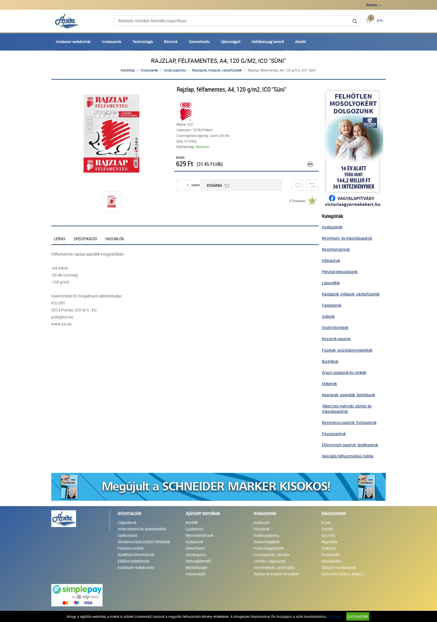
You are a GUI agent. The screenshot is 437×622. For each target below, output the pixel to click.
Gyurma (328, 535)
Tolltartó (328, 548)
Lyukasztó (194, 529)
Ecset (326, 522)
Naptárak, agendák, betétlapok (348, 394)
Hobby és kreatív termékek (276, 573)
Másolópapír (196, 567)
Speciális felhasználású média (347, 456)
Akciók (300, 41)
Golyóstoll (194, 541)
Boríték (192, 522)
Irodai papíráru (175, 70)
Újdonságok (231, 41)
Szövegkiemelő (198, 561)
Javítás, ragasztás (270, 561)
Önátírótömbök (335, 327)
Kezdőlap (128, 70)
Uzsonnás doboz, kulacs (342, 573)
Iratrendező (196, 573)
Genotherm (195, 548)
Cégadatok (127, 522)
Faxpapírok (331, 305)
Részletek (335, 616)
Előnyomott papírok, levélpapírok (350, 444)
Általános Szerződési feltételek (144, 541)
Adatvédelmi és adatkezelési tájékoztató (142, 532)
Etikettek (329, 383)
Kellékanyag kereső (268, 41)
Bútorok (171, 41)
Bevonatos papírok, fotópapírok (349, 422)
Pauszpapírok (334, 433)
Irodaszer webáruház (73, 41)
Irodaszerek (111, 41)
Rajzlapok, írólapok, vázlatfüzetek (217, 70)
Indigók (328, 316)
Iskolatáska (331, 561)
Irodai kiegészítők (269, 548)
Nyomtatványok (336, 249)
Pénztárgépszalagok (340, 271)
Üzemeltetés (199, 41)
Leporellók (331, 282)
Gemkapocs (196, 554)
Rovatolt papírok (336, 338)
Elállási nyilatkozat (134, 561)
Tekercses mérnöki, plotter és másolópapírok (347, 408)
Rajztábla (329, 541)
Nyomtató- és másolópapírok (347, 238)
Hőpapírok (331, 260)
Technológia (142, 41)
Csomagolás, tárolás (271, 554)
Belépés (372, 5)
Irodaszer (262, 522)
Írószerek (262, 529)
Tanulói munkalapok (338, 567)
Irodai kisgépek (267, 541)
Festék (327, 529)
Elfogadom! (358, 616)
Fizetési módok (131, 548)
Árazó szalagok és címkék (344, 372)
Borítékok (330, 361)
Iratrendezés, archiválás (274, 567)
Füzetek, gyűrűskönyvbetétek (347, 350)
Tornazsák (330, 554)
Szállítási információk (136, 554)
